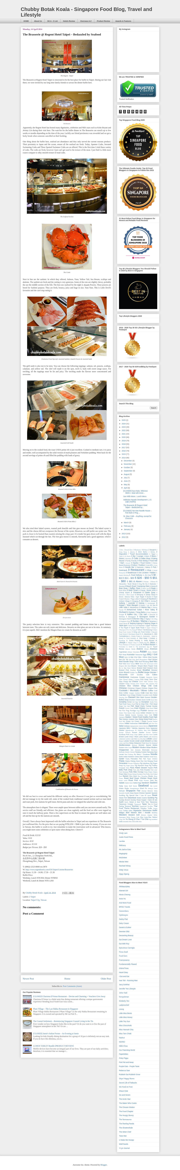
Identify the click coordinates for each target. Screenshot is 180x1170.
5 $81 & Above (134, 581)
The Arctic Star (124, 1099)
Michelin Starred (145, 745)
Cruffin (150, 695)
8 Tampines (152, 621)
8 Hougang (134, 601)
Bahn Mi (127, 657)
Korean (154, 730)
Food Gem (123, 956)
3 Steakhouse (131, 573)
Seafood (143, 785)
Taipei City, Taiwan (38, 900)
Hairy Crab (148, 715)
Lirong (121, 1009)
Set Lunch (153, 786)
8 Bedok (153, 586)
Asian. (150, 652)
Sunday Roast (136, 800)
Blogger (103, 1165)
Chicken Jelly (144, 683)
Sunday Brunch (124, 800)
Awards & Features (123, 21)
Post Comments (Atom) (72, 986)
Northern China (133, 757)
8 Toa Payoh (123, 628)
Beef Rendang (144, 662)
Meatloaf (154, 743)
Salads (121, 783)
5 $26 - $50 (142, 577)
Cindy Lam (123, 833)
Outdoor (146, 757)
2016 (124, 451)
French (121, 708)
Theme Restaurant (131, 808)
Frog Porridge (131, 711)
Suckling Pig (152, 798)
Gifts (155, 710)
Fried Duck (149, 708)
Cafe (147, 675)
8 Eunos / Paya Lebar (131, 599)
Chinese (123, 688)
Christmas (131, 688)
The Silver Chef (125, 1132)
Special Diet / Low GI (137, 795)
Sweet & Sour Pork (136, 802)
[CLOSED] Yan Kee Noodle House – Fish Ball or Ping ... (137, 512)
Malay (131, 743)
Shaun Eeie (123, 1091)
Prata (146, 772)
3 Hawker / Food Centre (141, 563)
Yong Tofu (122, 819)
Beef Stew (122, 664)
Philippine (136, 763)
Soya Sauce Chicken (137, 793)
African (146, 649)
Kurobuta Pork (124, 734)
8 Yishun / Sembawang (144, 630)
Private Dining (132, 774)
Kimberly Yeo (124, 1001)
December (128, 461)
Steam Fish (123, 798)
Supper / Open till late (149, 800)
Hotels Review (69, 21)
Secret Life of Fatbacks (128, 1083)
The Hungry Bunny (126, 1115)
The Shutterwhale (126, 1128)
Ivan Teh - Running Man (128, 980)
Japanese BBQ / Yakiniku (128, 728)
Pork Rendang (123, 772)
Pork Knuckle (145, 770)
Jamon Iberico (143, 726)
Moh (132, 750)
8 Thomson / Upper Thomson (147, 626)
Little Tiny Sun (124, 1021)
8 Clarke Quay (149, 592)
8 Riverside (151, 614)
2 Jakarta (131, 552)
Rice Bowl (133, 776)
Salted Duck (129, 783)
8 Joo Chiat (143, 601)
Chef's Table (143, 681)
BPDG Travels (124, 907)
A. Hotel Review (147, 640)
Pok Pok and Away (126, 1062)
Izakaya (127, 726)
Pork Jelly (136, 770)
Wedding (154, 812)
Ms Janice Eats (125, 849)
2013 (124, 534)
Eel (134, 702)
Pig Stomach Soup (141, 765)
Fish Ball (127, 706)
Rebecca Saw (124, 1071)
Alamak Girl (123, 891)
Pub (144, 774)
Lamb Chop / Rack (131, 737)
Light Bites (134, 739)
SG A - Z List (52, 21)
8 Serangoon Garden (146, 617)
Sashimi (153, 782)
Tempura (128, 806)
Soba (155, 791)
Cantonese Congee (137, 677)
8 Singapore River (124, 621)
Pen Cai (144, 761)
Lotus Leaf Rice (124, 743)
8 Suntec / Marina (139, 621)
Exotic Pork (153, 702)
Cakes (154, 675)
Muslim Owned (130, 752)
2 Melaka (152, 552)
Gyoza (127, 715)
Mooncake (145, 750)
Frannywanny (124, 960)
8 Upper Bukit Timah (136, 628)
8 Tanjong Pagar (149, 623)
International (143, 723)
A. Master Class (131, 642)
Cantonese (124, 677)
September (128, 471)
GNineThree (123, 968)
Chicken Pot (153, 683)
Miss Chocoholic (125, 1025)
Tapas (144, 804)
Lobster (149, 739)
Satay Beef (128, 786)
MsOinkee (123, 858)
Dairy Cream (124, 923)
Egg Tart (138, 702)
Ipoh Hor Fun (153, 723)
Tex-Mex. (150, 806)
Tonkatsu (143, 808)
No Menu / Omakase (142, 754)
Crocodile (145, 695)
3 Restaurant (136, 569)
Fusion (144, 710)
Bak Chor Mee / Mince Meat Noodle (144, 657)
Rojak (141, 780)
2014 (124, 458)
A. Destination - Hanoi (148, 636)
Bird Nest (128, 666)
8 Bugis (153, 588)
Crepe (128, 695)
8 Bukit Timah (132, 590)
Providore (140, 774)
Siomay (144, 791)
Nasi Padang (129, 754)
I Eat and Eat (124, 976)
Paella (127, 759)
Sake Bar (153, 780)
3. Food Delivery (135, 575)
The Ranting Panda (126, 1124)
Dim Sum (140, 697)
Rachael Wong (124, 866)
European (145, 702)
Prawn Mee (123, 774)
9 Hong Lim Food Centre (141, 632)
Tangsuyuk (137, 804)
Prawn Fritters (152, 772)
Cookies (137, 693)
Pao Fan (142, 759)
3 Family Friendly (131, 561)
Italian (121, 726)
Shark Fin (143, 788)
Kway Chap (133, 734)
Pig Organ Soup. (128, 765)
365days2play (124, 886)
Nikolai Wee (123, 862)
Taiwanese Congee (126, 804)
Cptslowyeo (123, 915)
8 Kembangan (150, 603)
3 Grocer (127, 563)
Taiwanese (153, 802)
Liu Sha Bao (142, 739)
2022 (124, 430)
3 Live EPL (149, 565)
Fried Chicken (139, 708)
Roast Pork (133, 780)
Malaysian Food (139, 743)
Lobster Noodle (129, 741)
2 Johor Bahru (141, 552)
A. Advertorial (147, 634)
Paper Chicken (152, 759)
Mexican (134, 745)
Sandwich (145, 783)
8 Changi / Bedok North (147, 590)
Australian (131, 655)
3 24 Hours (126, 556)
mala (120, 821)
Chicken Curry (124, 684)
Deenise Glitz (124, 931)
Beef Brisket (152, 659)
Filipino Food (131, 704)
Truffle (150, 808)
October (127, 467)
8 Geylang (143, 599)
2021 (124, 434)
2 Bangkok (152, 550)
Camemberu (124, 911)
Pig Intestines (145, 763)
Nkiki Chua (123, 1046)
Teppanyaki (143, 806)
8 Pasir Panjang (151, 612)
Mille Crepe (128, 747)
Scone (135, 786)
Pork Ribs (133, 772)
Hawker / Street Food (133, 717)
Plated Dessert (141, 768)
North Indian (123, 757)
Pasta (121, 761)
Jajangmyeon (134, 726)
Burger (147, 672)
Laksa (140, 734)
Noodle (154, 754)
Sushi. (126, 802)
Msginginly (123, 854)
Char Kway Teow (146, 679)
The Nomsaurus (125, 1120)
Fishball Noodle (151, 706)
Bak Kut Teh (123, 659)
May (126, 485)
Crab (142, 693)
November (128, 464)
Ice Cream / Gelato (139, 721)
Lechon (128, 739)
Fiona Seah (123, 952)
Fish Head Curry (138, 706)
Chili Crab (152, 686)
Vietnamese (147, 810)
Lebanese (122, 739)
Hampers (122, 717)
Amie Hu (122, 899)
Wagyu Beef (124, 813)
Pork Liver (154, 770)
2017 (124, 447)
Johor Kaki (123, 993)
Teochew (135, 806)
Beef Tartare (131, 664)
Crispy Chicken (136, 695)
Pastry (127, 761)
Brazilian (133, 670)
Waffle (154, 810)
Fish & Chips (140, 704)
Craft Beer (122, 695)
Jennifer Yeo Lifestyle (127, 989)
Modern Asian (145, 747)
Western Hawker (146, 815)
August (127, 474)
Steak (154, 795)
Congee (131, 693)
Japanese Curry (144, 728)
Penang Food (152, 761)
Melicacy (122, 845)
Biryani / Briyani (137, 666)
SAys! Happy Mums (126, 1079)
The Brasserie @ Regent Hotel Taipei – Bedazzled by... (135, 506)
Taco (147, 802)
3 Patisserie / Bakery (142, 567)
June (126, 481)
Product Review (103, 21)
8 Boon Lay (145, 588)
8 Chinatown (136, 592)
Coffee (150, 691)
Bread (139, 670)
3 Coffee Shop (144, 558)
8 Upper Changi (150, 628)
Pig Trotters (153, 765)
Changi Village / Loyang (131, 679)
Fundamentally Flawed (128, 964)
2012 (124, 537)
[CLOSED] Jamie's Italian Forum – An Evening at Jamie (56, 1033)
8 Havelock (151, 599)
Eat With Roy (124, 944)
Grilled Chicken (146, 713)
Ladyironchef (124, 1005)
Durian (129, 702)
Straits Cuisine (142, 798)
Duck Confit (146, 700)
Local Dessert (145, 741)
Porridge (141, 772)
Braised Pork (124, 670)
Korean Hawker (138, 732)
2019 (124, 441)
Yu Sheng (129, 819)
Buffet (141, 672)
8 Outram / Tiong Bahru (136, 612)
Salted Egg (137, 783)
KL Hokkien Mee (141, 730)
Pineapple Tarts (124, 768)
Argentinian (123, 652)
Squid (149, 795)
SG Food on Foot (125, 1087)
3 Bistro (146, 556)
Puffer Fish (149, 774)
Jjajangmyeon (129, 730)
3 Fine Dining (142, 561)
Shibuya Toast (152, 788)
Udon (130, 810)
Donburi (147, 697)
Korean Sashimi (151, 732)
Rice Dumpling (142, 776)
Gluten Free (123, 713)
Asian (143, 651)
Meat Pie (148, 743)
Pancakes (134, 759)
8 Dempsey (139, 595)
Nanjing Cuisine (140, 752)
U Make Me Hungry (126, 1140)
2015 (124, 454)
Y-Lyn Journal (124, 1148)
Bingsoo (121, 666)
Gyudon (133, 715)
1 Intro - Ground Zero (125, 550)
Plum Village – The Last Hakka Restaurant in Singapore (55, 1009)
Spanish (148, 793)
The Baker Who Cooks (128, 1103)
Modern (136, 747)
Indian (127, 723)
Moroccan (154, 750)
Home (67, 978)
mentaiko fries (127, 821)
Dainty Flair (123, 919)
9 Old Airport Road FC (134, 634)
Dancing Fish (123, 697)
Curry (155, 695)
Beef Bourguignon (142, 659)
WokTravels (123, 1144)
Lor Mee (154, 741)
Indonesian (134, 723)
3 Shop (148, 570)
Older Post (106, 978)
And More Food (125, 903)
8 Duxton (148, 597)
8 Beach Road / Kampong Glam (137, 586)
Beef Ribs (153, 662)
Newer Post (28, 978)
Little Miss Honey (125, 1017)
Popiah (150, 768)
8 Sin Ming (153, 619)
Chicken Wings (139, 686)
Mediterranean (124, 745)
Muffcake (122, 752)
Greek (138, 713)
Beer (137, 664)
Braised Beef (141, 668)
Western (123, 815)
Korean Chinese (124, 732)
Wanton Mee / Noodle (140, 813)
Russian (146, 780)
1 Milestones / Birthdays (140, 550)
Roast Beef (128, 778)
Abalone (139, 649)
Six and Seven (124, 1095)
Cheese (135, 681)
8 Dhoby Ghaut (150, 595)
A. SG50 (129, 647)
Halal (155, 715)
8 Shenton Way (138, 619)
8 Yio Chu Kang (131, 630)
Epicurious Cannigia (127, 948)
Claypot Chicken (141, 688)
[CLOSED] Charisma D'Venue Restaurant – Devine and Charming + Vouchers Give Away (69, 996)
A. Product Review (148, 645)
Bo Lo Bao (122, 668)
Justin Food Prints (126, 837)
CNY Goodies (137, 675)
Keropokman (124, 997)
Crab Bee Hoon (151, 693)
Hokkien (125, 719)
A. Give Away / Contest (146, 638)
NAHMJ (122, 1042)
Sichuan (122, 791)
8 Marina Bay (145, 607)
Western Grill (134, 815)
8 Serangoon (131, 617)
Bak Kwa (132, 659)
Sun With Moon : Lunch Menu (134, 496)
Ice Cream (126, 721)
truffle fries (138, 821)
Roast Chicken (140, 778)
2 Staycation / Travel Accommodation (138, 553)
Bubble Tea (134, 672)
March (126, 523)
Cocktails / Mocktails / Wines (133, 690)
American (153, 649)
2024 (124, 424)
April (126, 488)
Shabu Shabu (124, 788)
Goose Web (131, 713)
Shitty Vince (123, 870)
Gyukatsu (140, 715)
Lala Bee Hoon (148, 734)
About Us (38, 21)
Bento (142, 664)
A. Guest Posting (133, 640)
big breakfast (153, 819)
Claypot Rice (152, 688)
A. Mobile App (142, 642)
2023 (124, 427)
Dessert (132, 697)
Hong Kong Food (145, 719)
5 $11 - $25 (128, 578)
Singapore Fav (133, 790)
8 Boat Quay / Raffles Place (138, 587)
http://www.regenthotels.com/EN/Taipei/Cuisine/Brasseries (49, 870)
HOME (26, 21)
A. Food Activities (130, 638)
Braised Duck (152, 668)
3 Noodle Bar (128, 567)
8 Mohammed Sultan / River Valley (140, 610)
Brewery (154, 670)
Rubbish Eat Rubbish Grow (129, 1074)
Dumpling (122, 702)
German (151, 711)
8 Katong (140, 603)
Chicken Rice (125, 686)
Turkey (125, 810)
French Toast (129, 708)
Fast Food (122, 704)
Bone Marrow (131, 668)
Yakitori (154, 817)
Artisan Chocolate (133, 652)
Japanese (152, 726)
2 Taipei (32, 897)
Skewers (150, 791)
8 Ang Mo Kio (142, 584)
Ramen (125, 776)
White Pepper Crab (132, 817)
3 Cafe (135, 558)
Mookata (137, 750)
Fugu (138, 710)
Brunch (127, 672)
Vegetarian (137, 810)
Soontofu (122, 793)
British (121, 672)
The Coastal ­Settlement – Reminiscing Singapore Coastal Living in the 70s (63, 1021)
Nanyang (150, 752)
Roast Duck (152, 778)
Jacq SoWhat (124, 985)
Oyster (121, 759)
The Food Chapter (126, 1111)
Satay (121, 786)
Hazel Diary (123, 972)
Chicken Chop (152, 681)
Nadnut (122, 1038)
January (127, 529)
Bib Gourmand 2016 (150, 664)
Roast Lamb (123, 780)
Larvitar (122, 841)
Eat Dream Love (125, 940)
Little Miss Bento (125, 1013)
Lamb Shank (143, 737)
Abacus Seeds (130, 649)
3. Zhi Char (147, 575)
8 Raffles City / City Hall (136, 614)
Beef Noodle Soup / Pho (128, 662)
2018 (124, 444)
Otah (141, 757)
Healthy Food (148, 717)
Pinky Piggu (123, 1058)
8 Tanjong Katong (135, 623)
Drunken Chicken (135, 700)
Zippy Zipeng (124, 874)
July (125, 478)
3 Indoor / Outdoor (138, 565)
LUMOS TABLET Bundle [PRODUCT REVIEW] (53, 1046)
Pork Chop (128, 770)
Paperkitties (123, 1054)
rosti (133, 821)
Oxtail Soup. (153, 756)
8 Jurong (152, 601)
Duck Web (154, 700)
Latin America (152, 736)
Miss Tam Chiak (125, 1034)
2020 (124, 437)
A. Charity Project (134, 636)
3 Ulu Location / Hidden (146, 573)
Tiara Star (123, 1136)
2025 (124, 420)
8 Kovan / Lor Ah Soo (147, 605)
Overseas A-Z (86, 21)
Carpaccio (149, 677)
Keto (149, 730)
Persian (130, 763)
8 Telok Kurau (132, 625)
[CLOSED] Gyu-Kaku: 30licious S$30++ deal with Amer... (135, 492)
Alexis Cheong (124, 895)
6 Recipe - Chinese (149, 581)
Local (137, 741)
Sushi (121, 802)
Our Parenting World (127, 1050)
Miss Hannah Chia (126, 1030)
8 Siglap (147, 619)
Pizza (132, 768)
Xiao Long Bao (145, 817)
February (127, 526)
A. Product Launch (134, 644)
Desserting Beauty (126, 935)
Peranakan (123, 763)
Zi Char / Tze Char (141, 819)
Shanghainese (134, 788)
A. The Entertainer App (141, 647)
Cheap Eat (127, 681)
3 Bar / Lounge (137, 556)
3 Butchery (128, 558)
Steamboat (132, 798)
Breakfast (146, 670)
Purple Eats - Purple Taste (129, 1066)
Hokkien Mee (133, 719)
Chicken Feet (134, 683)
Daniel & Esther (125, 927)
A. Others (151, 643)
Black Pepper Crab (150, 666)
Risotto (150, 776)
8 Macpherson (133, 607)
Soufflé (127, 793)
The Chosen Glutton (127, 1107)
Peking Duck (135, 761)
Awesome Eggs (140, 655)
